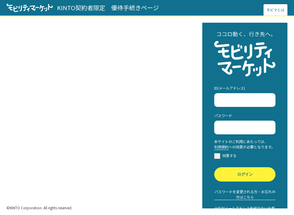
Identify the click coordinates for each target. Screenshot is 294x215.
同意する (229, 155)
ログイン (245, 174)
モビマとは (275, 9)
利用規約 (221, 146)
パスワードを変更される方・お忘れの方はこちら (245, 194)
